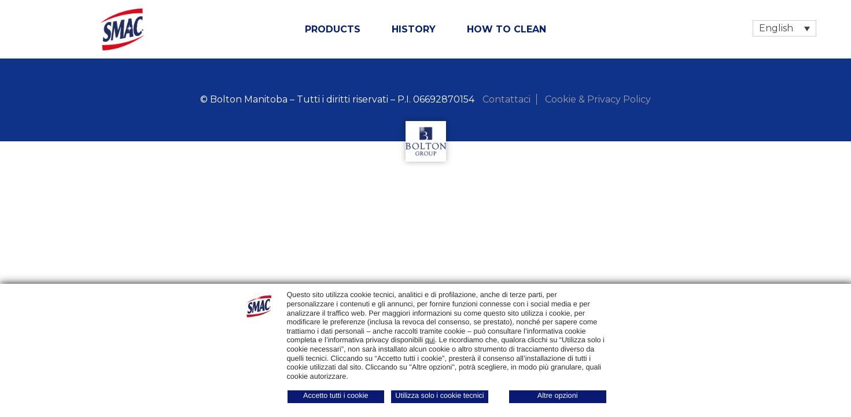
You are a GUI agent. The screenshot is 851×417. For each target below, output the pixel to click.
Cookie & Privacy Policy (598, 99)
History (414, 29)
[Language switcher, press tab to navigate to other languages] (784, 28)
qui (430, 340)
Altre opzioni (557, 396)
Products (332, 29)
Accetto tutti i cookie (336, 396)
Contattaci (506, 99)
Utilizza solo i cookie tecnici (439, 396)
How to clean (506, 29)
